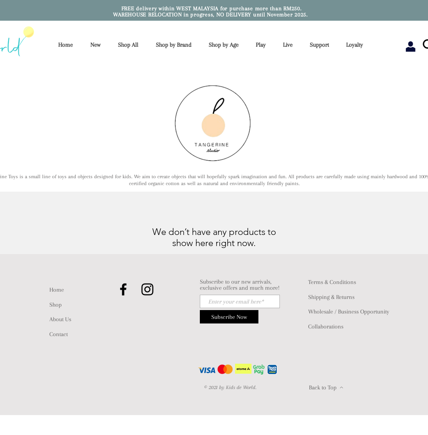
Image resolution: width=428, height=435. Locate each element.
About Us (60, 319)
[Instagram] (147, 289)
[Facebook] (123, 289)
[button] (176, 45)
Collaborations (325, 326)
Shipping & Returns (331, 297)
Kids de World (240, 387)
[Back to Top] (326, 387)
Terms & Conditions (332, 282)
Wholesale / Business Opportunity (348, 311)
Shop (55, 304)
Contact (58, 334)
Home (56, 289)
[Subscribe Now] (229, 316)
